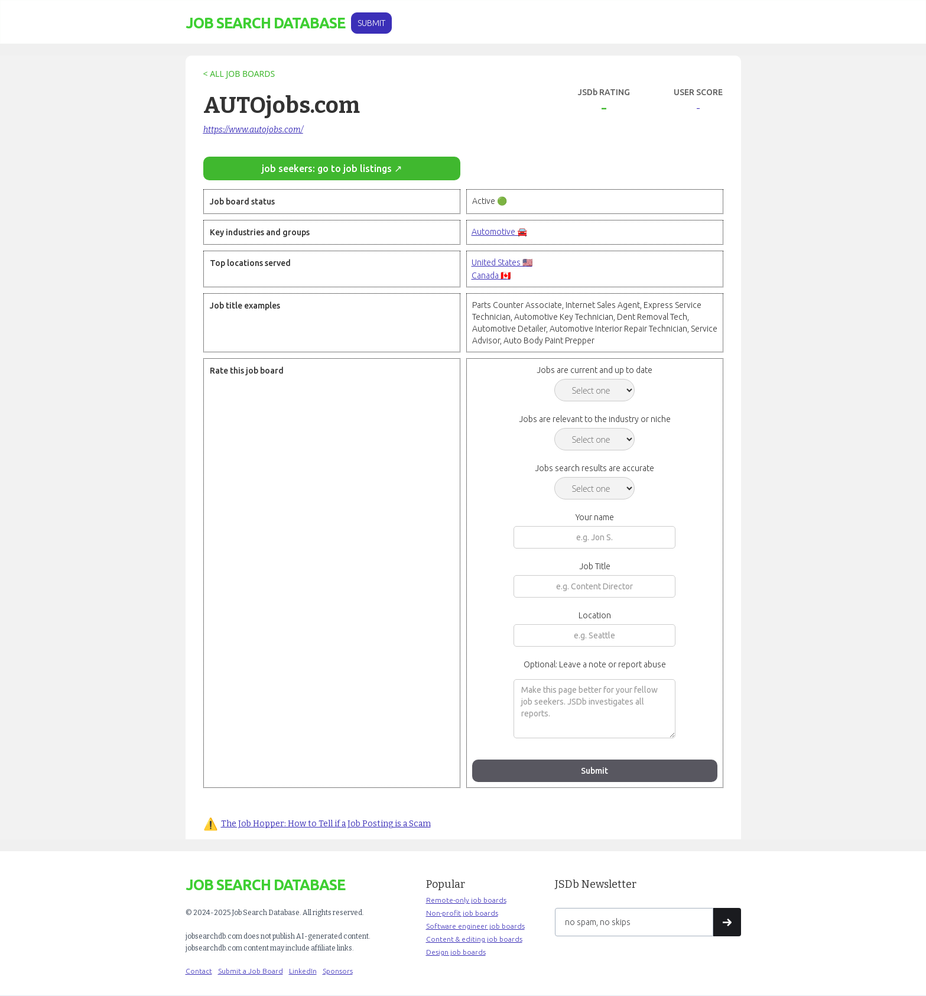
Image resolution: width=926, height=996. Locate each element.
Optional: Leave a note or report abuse (595, 664)
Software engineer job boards (475, 926)
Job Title (594, 566)
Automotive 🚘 (499, 231)
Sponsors (338, 971)
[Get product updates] (634, 922)
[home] (265, 23)
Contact (199, 971)
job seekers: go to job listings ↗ (332, 168)
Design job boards (456, 952)
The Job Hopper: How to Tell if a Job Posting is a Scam (326, 824)
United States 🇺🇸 (502, 262)
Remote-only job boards (466, 900)
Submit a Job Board (250, 971)
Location (595, 615)
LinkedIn (303, 971)
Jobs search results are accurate (594, 468)
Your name (595, 517)
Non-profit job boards (462, 913)
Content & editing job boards (474, 939)
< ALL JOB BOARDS (239, 73)
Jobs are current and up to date (594, 370)
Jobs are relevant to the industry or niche (595, 419)
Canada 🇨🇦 (491, 275)
